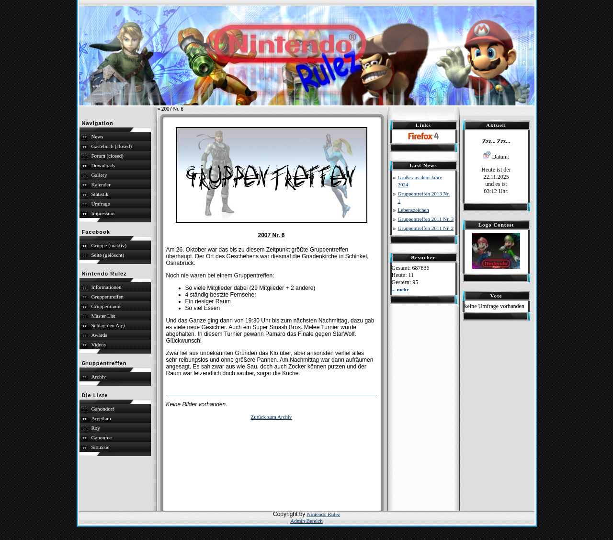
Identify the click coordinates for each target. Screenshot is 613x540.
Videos (98, 344)
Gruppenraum (106, 306)
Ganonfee (101, 437)
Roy (95, 428)
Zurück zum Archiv (271, 417)
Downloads (103, 165)
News (97, 136)
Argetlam (101, 418)
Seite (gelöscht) (108, 255)
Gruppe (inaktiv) (109, 245)
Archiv (98, 376)
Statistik (100, 194)
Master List (103, 316)
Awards (99, 335)
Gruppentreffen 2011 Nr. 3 (426, 219)
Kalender (101, 184)
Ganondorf (102, 409)
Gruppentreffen (107, 296)
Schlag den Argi (108, 325)
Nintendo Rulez (323, 514)
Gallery (99, 175)
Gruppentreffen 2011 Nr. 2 (426, 228)
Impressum (103, 213)
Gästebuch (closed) (111, 146)
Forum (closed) (107, 156)
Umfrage (100, 204)
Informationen (106, 287)
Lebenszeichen (413, 210)
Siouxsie (100, 447)
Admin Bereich (306, 521)
